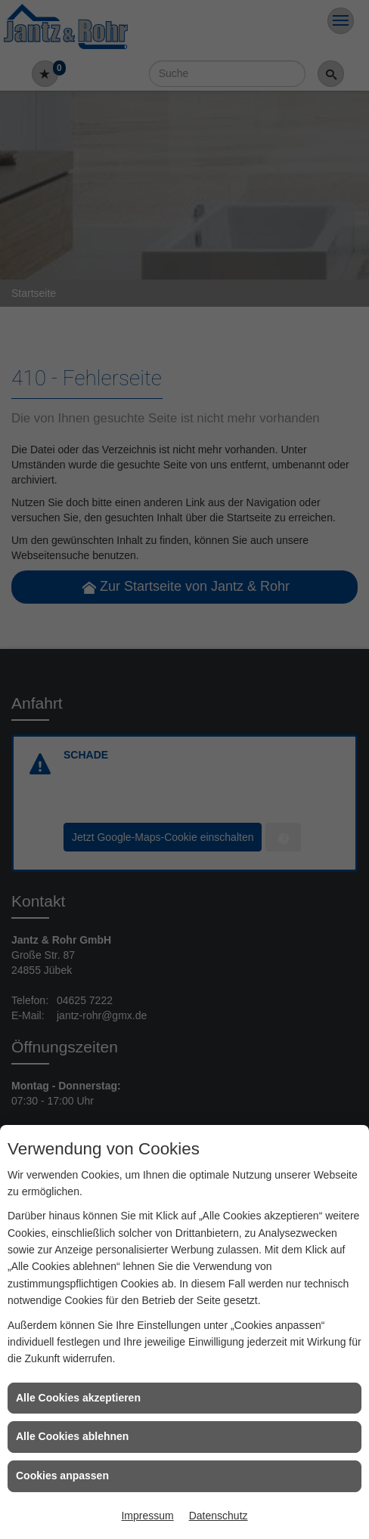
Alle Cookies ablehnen (72, 1436)
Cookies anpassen (62, 1475)
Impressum (147, 1516)
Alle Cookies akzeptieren (78, 1398)
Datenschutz (218, 1516)
